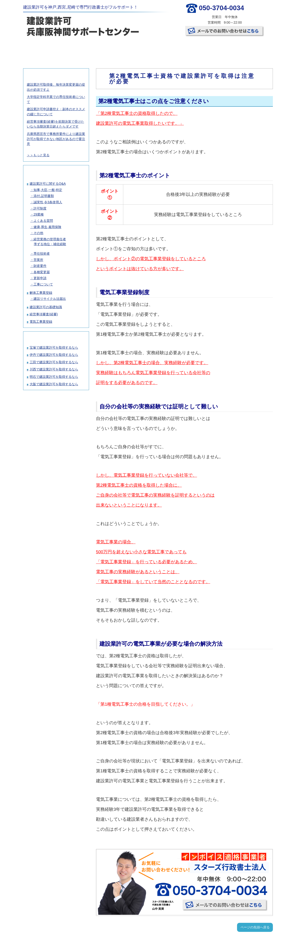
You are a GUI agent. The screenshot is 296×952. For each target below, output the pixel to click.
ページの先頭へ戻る (255, 927)
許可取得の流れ (126, 48)
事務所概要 (209, 48)
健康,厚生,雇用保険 (47, 227)
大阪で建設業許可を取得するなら (54, 384)
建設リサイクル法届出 (50, 299)
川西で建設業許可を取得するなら (54, 369)
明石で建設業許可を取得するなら (54, 377)
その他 (38, 233)
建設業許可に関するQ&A (48, 183)
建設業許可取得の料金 (85, 48)
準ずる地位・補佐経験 (50, 244)
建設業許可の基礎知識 (46, 307)
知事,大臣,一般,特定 (48, 190)
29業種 (39, 214)
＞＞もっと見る (38, 155)
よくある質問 (43, 220)
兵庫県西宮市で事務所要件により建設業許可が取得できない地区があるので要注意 (56, 139)
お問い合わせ (251, 48)
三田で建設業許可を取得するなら (54, 362)
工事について (43, 284)
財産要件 (40, 266)
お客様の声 (168, 48)
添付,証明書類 (44, 196)
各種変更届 (42, 272)
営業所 (38, 260)
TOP (43, 48)
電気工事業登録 (41, 321)
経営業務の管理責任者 (50, 239)
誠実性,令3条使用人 (48, 202)
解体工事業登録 (41, 292)
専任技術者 (42, 253)
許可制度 (40, 208)
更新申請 (40, 278)
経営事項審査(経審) (44, 314)
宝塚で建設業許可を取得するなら (54, 347)
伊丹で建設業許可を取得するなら (54, 355)
